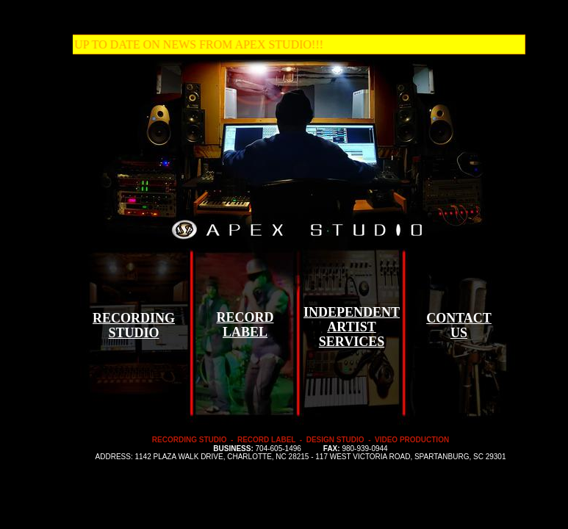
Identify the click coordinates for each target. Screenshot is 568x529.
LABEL (245, 332)
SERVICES (351, 341)
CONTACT (459, 318)
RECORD (244, 317)
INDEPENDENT (351, 312)
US (458, 332)
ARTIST (351, 327)
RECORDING (134, 318)
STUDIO (133, 332)
